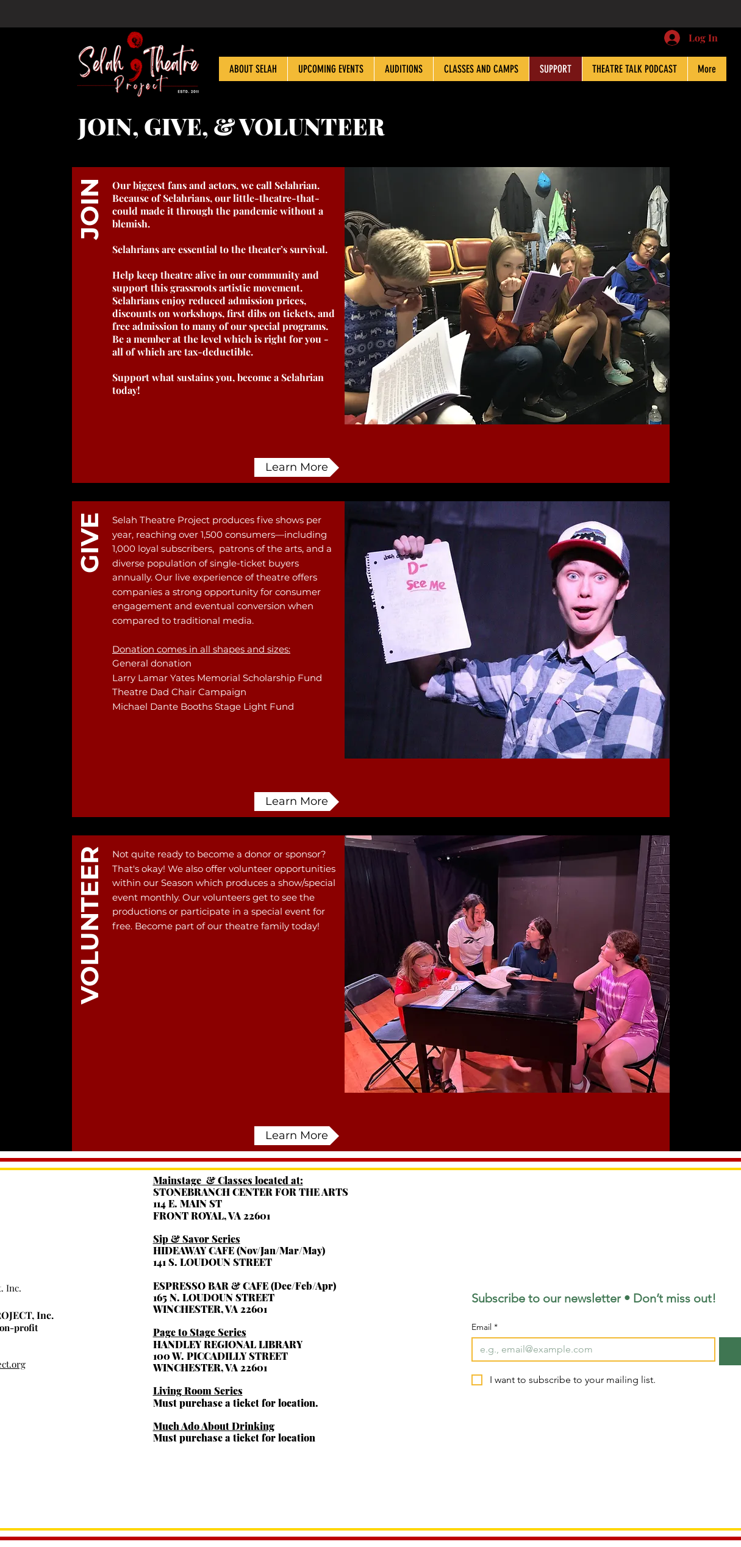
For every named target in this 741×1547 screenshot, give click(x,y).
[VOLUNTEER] (89, 948)
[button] (89, 280)
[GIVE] (89, 614)
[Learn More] (296, 467)
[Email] (590, 1349)
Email (484, 1327)
